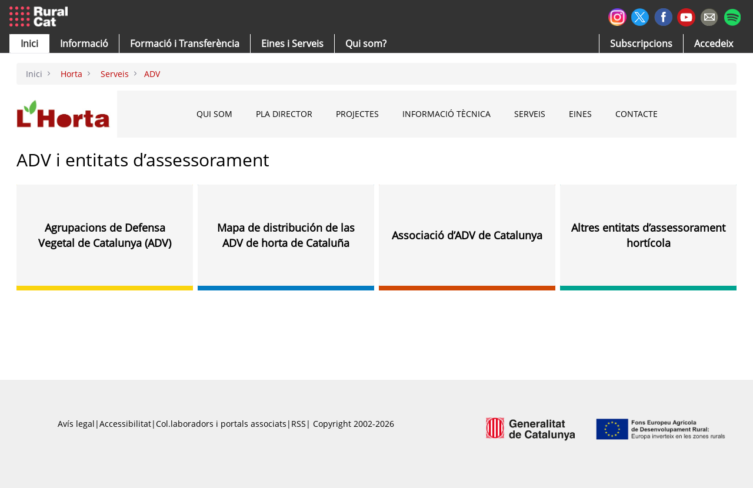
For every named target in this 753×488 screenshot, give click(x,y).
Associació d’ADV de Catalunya (467, 235)
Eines (580, 113)
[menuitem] (184, 43)
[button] (29, 43)
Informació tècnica (446, 113)
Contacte (636, 113)
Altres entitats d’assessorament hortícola (648, 235)
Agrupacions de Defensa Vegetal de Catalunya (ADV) (104, 235)
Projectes (357, 113)
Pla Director (284, 113)
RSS (298, 423)
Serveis (529, 113)
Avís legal (76, 423)
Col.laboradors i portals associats (221, 423)
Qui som (214, 113)
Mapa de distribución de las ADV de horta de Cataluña (286, 235)
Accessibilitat (125, 423)
